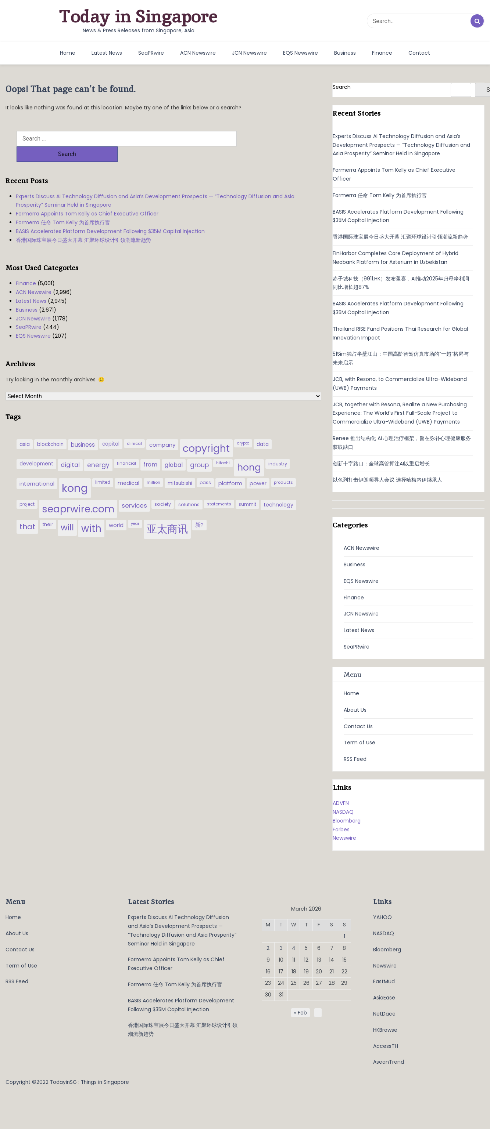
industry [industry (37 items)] (277, 448)
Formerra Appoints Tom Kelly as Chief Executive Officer (87, 198)
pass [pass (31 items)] (205, 467)
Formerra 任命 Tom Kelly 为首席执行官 (63, 207)
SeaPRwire (151, 53)
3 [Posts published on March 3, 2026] (281, 948)
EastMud (384, 981)
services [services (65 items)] (134, 490)
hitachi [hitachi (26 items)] (223, 447)
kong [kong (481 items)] (75, 472)
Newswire (344, 838)
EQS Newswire (300, 53)
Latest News (107, 53)
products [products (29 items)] (283, 467)
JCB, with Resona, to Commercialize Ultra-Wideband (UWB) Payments (400, 383)
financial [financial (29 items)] (126, 448)
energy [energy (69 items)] (98, 449)
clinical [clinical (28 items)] (134, 428)
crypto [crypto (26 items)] (243, 428)
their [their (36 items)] (48, 509)
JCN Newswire (249, 53)
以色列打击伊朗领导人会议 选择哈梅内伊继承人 (387, 479)
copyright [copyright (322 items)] (206, 433)
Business (345, 53)
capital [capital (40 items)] (110, 428)
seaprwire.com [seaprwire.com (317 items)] (78, 493)
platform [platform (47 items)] (230, 468)
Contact (419, 53)
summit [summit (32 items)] (247, 489)
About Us (355, 710)
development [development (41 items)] (36, 448)
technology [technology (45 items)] (278, 489)
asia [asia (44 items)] (24, 428)
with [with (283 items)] (91, 513)
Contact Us (358, 726)
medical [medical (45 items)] (128, 467)
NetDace (384, 1013)
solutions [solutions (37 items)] (189, 489)
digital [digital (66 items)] (70, 449)
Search (342, 87)
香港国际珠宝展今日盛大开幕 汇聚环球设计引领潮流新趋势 (83, 224)
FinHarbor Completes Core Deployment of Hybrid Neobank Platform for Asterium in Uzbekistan (395, 258)
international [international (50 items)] (36, 468)
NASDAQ (343, 812)
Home (67, 53)
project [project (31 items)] (27, 489)
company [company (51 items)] (162, 429)
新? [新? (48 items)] (199, 509)
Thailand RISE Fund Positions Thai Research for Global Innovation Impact (400, 333)
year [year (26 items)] (135, 508)
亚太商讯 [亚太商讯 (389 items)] (167, 514)
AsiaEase (384, 997)
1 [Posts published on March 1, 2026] (344, 936)
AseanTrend (388, 1062)
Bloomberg (347, 820)
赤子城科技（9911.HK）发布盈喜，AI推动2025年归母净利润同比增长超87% (401, 283)
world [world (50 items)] (116, 509)
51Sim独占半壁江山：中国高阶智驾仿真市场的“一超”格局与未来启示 (401, 358)
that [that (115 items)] (27, 511)
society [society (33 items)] (162, 489)
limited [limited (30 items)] (102, 467)
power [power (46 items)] (258, 468)
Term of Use (359, 742)
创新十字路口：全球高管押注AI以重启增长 (381, 463)
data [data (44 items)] (263, 428)
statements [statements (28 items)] (219, 488)
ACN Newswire (198, 53)
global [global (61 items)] (174, 449)
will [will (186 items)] (67, 512)
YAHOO (382, 917)
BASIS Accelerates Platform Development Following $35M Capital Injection (110, 215)
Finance (382, 53)
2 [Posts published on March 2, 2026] (268, 948)
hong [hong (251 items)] (249, 452)
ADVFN (341, 803)
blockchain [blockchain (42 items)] (50, 428)
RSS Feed (355, 759)
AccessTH (385, 1046)
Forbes (341, 829)
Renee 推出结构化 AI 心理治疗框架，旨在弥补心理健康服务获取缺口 (402, 443)
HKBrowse (385, 1030)
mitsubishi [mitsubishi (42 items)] (180, 467)
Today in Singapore (138, 16)
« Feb (300, 1012)
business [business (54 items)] (83, 429)
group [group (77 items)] (199, 449)
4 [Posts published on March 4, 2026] (294, 948)
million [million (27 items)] (153, 467)
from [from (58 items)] (150, 449)
